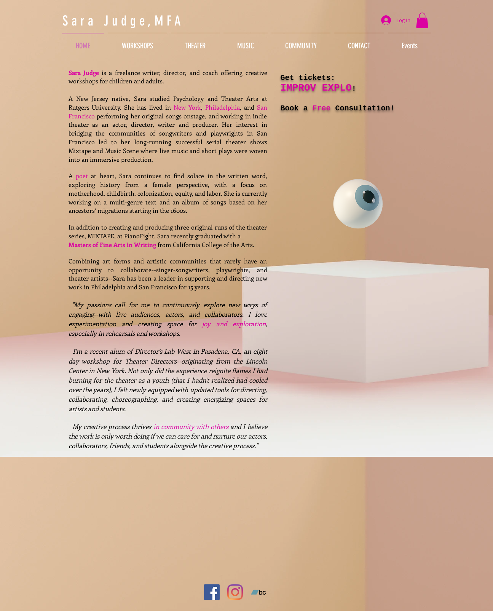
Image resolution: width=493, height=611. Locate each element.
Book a (297, 108)
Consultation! (363, 108)
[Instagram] (235, 592)
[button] (422, 20)
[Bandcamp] (258, 592)
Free (322, 108)
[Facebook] (212, 592)
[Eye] (358, 204)
